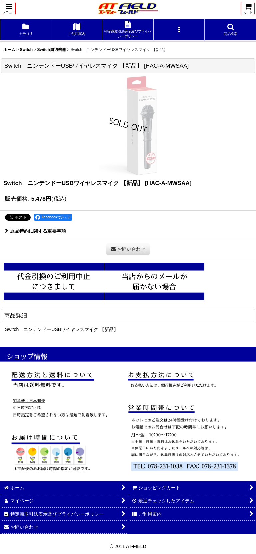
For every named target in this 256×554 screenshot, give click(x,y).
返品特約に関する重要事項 (35, 231)
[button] (9, 8)
